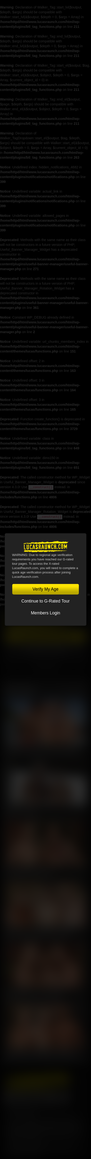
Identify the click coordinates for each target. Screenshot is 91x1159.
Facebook (9, 1097)
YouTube (37, 1097)
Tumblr (51, 1097)
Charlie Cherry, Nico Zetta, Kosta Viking (40, 750)
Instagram (64, 1097)
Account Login (45, 649)
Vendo (78, 1125)
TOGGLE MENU (45, 668)
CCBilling (32, 1125)
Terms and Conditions (23, 1118)
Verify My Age (45, 589)
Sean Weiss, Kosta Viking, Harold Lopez (40, 1055)
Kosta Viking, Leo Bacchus (28, 872)
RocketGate (24, 1130)
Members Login (45, 613)
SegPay (64, 1125)
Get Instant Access (45, 637)
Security (68, 1118)
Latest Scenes (19, 689)
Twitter (23, 1097)
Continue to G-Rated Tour (45, 601)
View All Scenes (73, 689)
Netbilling (49, 1125)
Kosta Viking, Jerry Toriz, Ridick (33, 994)
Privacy (51, 1118)
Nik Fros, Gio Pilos (21, 811)
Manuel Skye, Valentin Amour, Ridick (37, 933)
